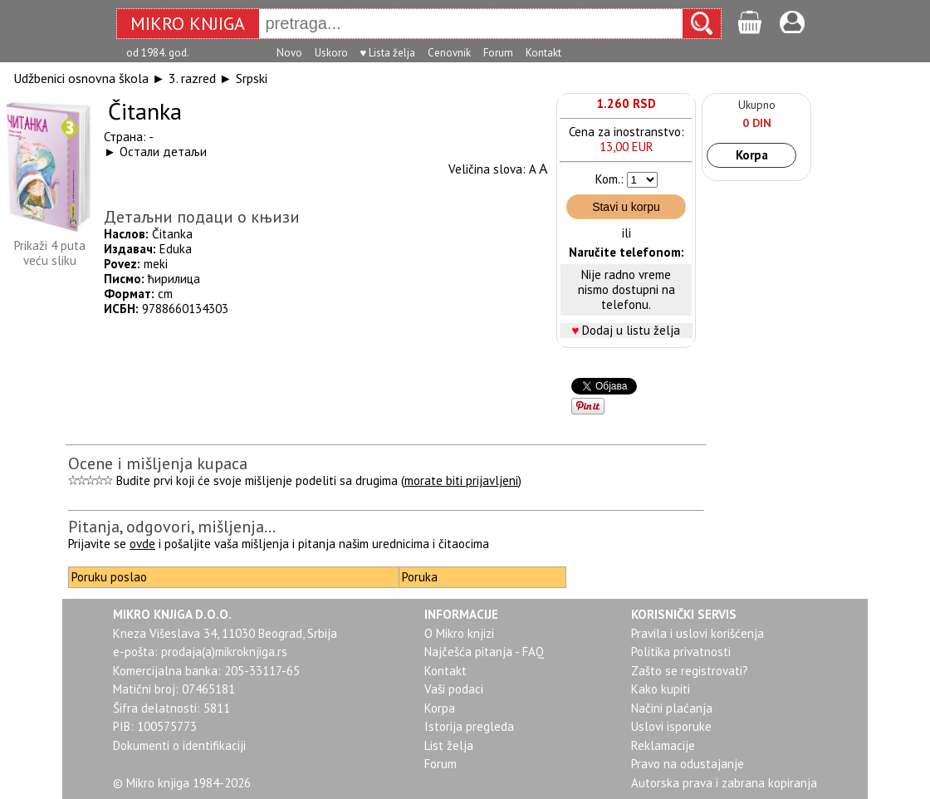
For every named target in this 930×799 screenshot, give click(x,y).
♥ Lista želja (388, 53)
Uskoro (331, 53)
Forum (498, 53)
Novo (289, 53)
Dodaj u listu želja (631, 330)
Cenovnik (449, 53)
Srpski (251, 78)
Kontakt (543, 53)
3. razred (192, 78)
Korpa (752, 155)
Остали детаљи (163, 151)
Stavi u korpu (626, 206)
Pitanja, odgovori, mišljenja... (172, 526)
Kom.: (609, 179)
